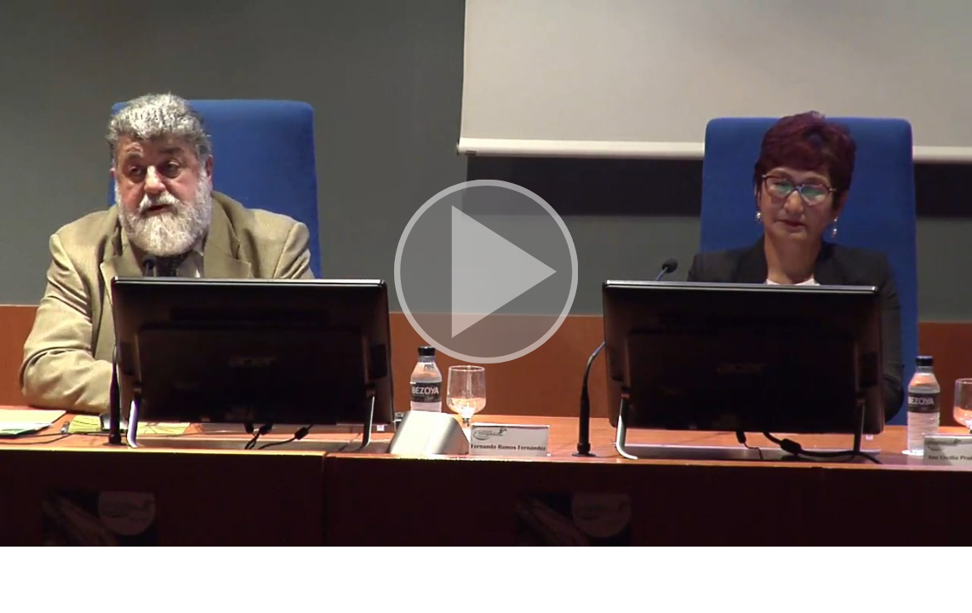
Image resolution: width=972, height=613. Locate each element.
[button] (486, 273)
